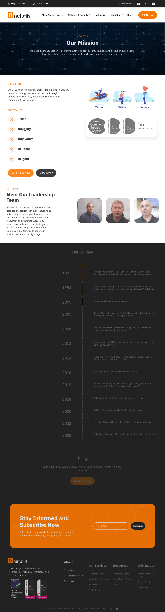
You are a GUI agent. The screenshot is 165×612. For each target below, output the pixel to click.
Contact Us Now (82, 481)
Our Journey (46, 180)
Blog (129, 15)
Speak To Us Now (21, 180)
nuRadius (100, 15)
